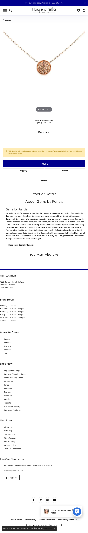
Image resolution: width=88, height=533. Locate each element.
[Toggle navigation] (6, 10)
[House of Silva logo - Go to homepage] (44, 10)
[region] (44, 71)
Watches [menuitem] (7, 399)
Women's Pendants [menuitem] (12, 410)
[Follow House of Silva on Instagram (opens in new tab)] (47, 500)
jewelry (8, 20)
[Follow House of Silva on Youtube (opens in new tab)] (54, 500)
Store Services (10, 438)
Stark (6, 353)
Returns (65, 170)
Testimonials (9, 434)
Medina (7, 349)
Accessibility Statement (67, 520)
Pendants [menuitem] (8, 388)
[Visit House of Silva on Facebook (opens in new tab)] (33, 500)
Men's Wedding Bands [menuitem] (13, 377)
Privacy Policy (10, 445)
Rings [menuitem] (6, 385)
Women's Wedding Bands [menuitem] (15, 374)
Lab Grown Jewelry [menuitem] (12, 406)
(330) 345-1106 (57, 3)
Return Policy (9, 441)
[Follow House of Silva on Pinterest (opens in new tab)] (40, 500)
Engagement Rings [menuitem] (12, 370)
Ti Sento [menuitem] (7, 403)
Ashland (7, 342)
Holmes (7, 346)
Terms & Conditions (12, 448)
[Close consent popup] (54, 528)
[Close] (84, 3)
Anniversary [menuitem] (9, 381)
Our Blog (8, 430)
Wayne (7, 339)
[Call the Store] (6, 287)
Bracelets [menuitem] (8, 395)
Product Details (44, 194)
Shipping (23, 170)
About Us (8, 427)
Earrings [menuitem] (7, 392)
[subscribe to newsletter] (12, 477)
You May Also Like (44, 254)
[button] (10, 10)
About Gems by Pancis (44, 202)
